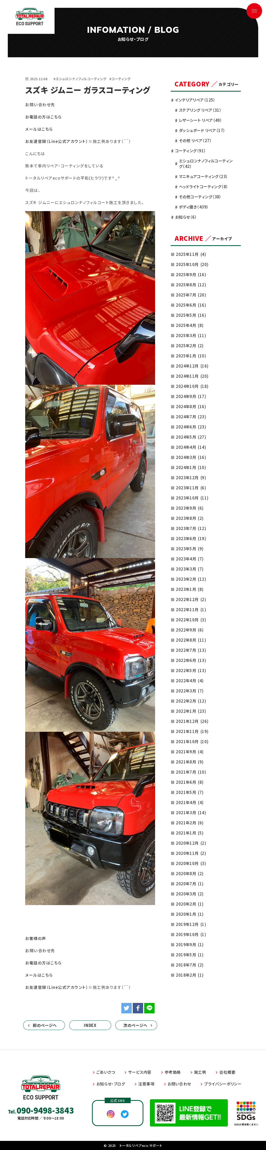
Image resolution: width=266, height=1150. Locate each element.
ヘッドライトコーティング (203, 186)
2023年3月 (189, 569)
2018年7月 (189, 965)
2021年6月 (189, 782)
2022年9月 (189, 630)
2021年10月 (192, 741)
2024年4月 (191, 447)
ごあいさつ (105, 1072)
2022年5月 (191, 670)
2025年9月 (191, 274)
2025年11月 (191, 254)
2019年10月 (191, 934)
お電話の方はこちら (43, 116)
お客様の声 (35, 938)
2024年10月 (192, 386)
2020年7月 (189, 883)
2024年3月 (191, 457)
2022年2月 (191, 701)
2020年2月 (189, 904)
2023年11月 (191, 487)
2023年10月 (192, 498)
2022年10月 (191, 619)
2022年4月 (189, 680)
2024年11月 (192, 376)
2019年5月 (189, 954)
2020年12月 (191, 843)
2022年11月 (191, 609)
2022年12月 (191, 599)
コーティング (190, 150)
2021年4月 (189, 802)
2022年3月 (189, 690)
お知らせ (186, 217)
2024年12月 (192, 366)
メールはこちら (39, 129)
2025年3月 (191, 335)
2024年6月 (191, 426)
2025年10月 (192, 264)
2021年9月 (189, 751)
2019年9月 (189, 944)
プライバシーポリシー (223, 1083)
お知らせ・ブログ (110, 1083)
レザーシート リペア (200, 120)
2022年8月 (191, 640)
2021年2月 (189, 822)
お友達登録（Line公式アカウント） (56, 141)
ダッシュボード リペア (202, 130)
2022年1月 (191, 711)
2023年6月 (191, 538)
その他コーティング (200, 196)
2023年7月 (191, 528)
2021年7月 (191, 772)
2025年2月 (189, 345)
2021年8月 (189, 761)
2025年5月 (191, 315)
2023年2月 (191, 579)
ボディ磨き (194, 207)
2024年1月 (191, 467)
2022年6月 (191, 660)
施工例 (200, 1072)
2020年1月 (189, 914)
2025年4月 (189, 325)
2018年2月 (189, 975)
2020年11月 (191, 853)
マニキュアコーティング (203, 176)
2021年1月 (189, 833)
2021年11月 (192, 731)
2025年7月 (191, 295)
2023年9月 (189, 508)
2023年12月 (191, 477)
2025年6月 (191, 305)
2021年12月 (192, 721)
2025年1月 (191, 355)
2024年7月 (191, 416)
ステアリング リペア (200, 110)
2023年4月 (189, 558)
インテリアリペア (195, 100)
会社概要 (227, 1072)
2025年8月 (191, 284)
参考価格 (173, 1072)
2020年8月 (189, 873)
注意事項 (146, 1083)
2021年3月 (191, 812)
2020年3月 (189, 893)
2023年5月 (189, 548)
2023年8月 (189, 518)
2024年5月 (191, 437)
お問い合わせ (179, 1083)
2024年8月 (191, 406)
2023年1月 (189, 589)
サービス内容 (139, 1072)
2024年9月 (191, 396)
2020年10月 (191, 863)
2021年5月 (189, 792)
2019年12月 (191, 924)
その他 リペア (195, 140)
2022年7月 (191, 650)
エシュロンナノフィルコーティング (206, 163)
